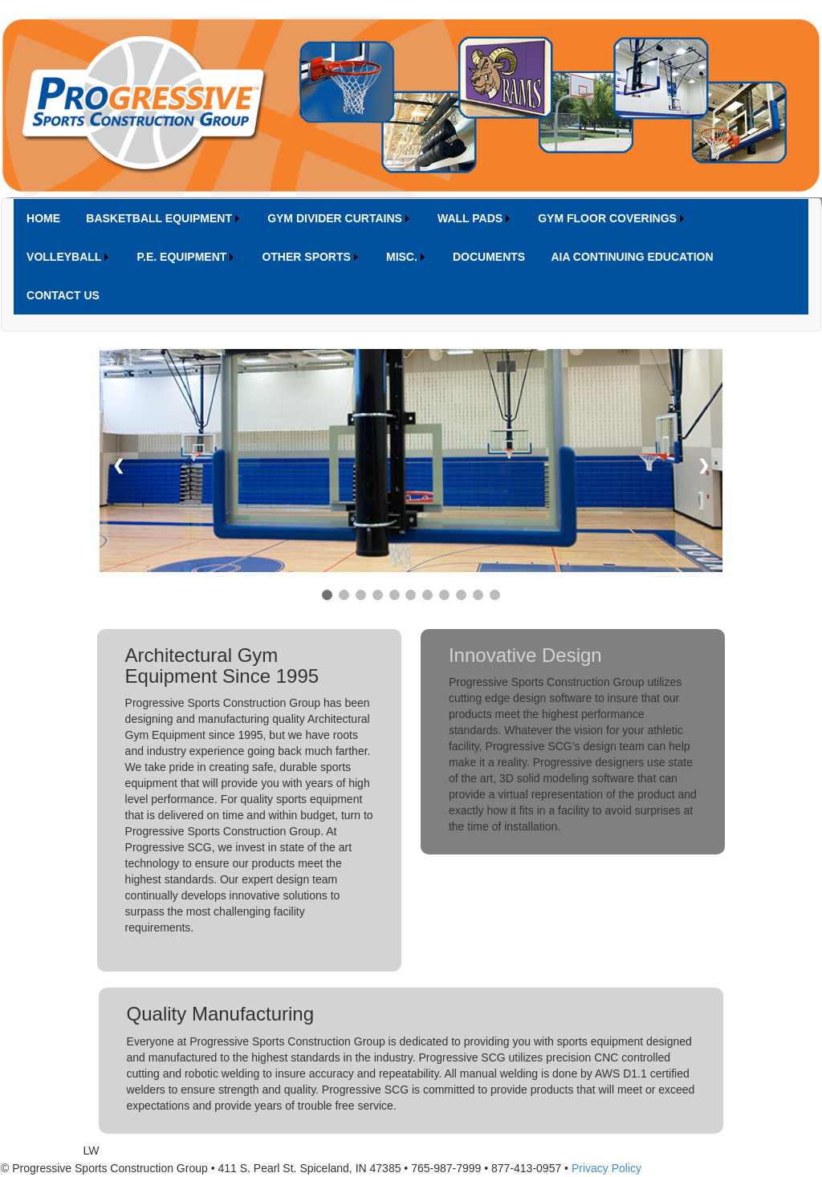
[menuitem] (43, 218)
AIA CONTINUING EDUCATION (632, 256)
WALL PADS (470, 218)
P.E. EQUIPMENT (182, 256)
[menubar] (411, 257)
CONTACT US (63, 295)
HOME (43, 218)
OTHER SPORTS (306, 256)
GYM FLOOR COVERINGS (607, 218)
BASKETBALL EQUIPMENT (159, 218)
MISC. (401, 256)
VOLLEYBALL (63, 256)
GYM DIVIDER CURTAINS (334, 218)
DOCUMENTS (489, 256)
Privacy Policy (606, 1168)
